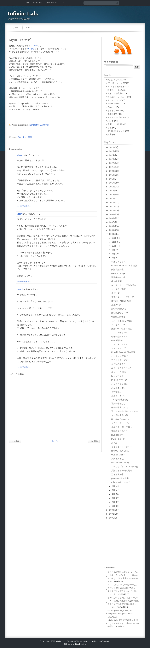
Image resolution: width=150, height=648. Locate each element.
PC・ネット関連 (25, 137)
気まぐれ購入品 (115, 93)
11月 (114, 242)
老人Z (114, 443)
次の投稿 (15, 441)
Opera (110, 107)
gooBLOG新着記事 (120, 478)
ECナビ (31, 49)
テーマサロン (114, 100)
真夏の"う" (116, 305)
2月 (113, 502)
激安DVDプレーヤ (119, 313)
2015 (111, 190)
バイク (111, 121)
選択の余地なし (118, 403)
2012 (111, 202)
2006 (111, 226)
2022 (111, 163)
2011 (111, 206)
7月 (113, 257)
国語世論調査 (117, 269)
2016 (111, 187)
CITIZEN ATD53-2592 (121, 301)
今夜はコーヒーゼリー (121, 447)
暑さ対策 (115, 293)
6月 (113, 486)
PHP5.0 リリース (119, 380)
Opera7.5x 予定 (118, 317)
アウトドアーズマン (120, 360)
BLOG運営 (112, 114)
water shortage (118, 273)
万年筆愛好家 (117, 474)
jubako (20, 155)
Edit (63, 3)
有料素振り (116, 391)
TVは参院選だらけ (119, 399)
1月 (113, 506)
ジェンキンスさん (119, 344)
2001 (111, 518)
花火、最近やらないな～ (122, 368)
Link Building (80, 644)
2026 (111, 147)
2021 (111, 167)
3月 (113, 498)
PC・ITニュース (115, 83)
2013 (111, 198)
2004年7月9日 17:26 (24, 206)
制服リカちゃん (118, 261)
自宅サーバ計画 (115, 124)
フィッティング (118, 348)
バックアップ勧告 (119, 384)
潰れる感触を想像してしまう (124, 411)
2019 (111, 175)
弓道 (110, 127)
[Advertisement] (128, 542)
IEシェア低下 (117, 376)
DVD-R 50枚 (117, 435)
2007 (111, 222)
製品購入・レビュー (117, 97)
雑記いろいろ (114, 80)
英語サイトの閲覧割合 (121, 470)
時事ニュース (114, 90)
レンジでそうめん (119, 332)
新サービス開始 (118, 372)
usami (20, 214)
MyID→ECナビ (20, 40)
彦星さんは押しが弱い (121, 427)
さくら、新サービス (120, 423)
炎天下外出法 (117, 458)
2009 (111, 214)
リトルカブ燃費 (118, 289)
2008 (111, 218)
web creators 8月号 (120, 462)
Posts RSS (37, 3)
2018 (111, 179)
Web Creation (114, 103)
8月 (113, 254)
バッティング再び (119, 356)
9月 (113, 250)
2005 (111, 230)
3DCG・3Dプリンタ (117, 117)
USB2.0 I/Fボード (119, 455)
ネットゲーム (114, 110)
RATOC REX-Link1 (120, 451)
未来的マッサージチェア (122, 297)
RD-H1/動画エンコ (116, 131)
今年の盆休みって (119, 336)
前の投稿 (94, 441)
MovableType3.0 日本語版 (123, 352)
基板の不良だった (119, 407)
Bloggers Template (102, 641)
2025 (111, 151)
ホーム (16, 27)
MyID (36, 46)
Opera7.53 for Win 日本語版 (124, 265)
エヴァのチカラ (118, 364)
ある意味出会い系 (119, 415)
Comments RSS (51, 3)
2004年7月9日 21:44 (24, 367)
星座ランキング (118, 395)
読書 (110, 134)
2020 (111, 171)
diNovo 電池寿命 (118, 309)
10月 (114, 246)
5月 (113, 490)
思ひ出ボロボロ (118, 388)
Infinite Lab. (23, 13)
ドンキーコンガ (118, 324)
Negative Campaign (120, 419)
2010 (111, 210)
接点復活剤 (116, 281)
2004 (111, 234)
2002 (111, 514)
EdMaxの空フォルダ (120, 482)
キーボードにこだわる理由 (123, 285)
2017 (111, 183)
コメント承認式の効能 (121, 321)
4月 (113, 494)
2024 (111, 155)
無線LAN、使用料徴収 (121, 328)
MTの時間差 (116, 340)
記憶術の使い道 (118, 277)
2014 (111, 194)
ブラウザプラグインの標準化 (124, 466)
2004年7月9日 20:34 (24, 281)
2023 (111, 159)
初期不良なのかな (119, 431)
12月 (114, 238)
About (29, 27)
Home (27, 3)
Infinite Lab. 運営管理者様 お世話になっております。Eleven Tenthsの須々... (123, 623)
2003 (111, 510)
